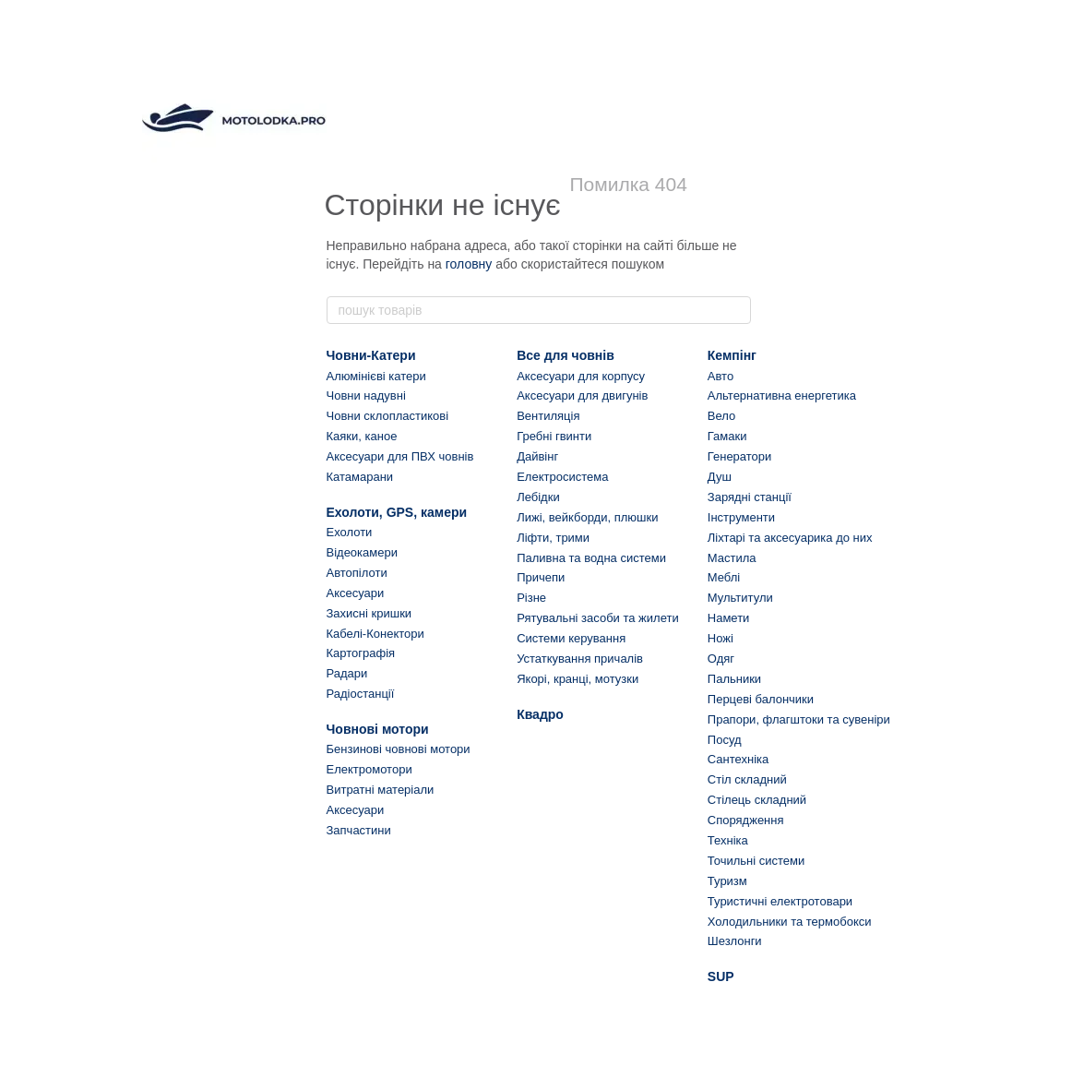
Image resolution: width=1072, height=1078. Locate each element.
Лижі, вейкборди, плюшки (587, 517)
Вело (721, 416)
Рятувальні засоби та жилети (598, 618)
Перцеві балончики (761, 699)
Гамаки (727, 436)
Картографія (361, 653)
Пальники (734, 679)
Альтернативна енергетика (782, 395)
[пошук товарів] (736, 310)
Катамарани (360, 477)
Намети (729, 618)
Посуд (725, 740)
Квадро (540, 714)
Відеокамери (362, 552)
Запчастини (359, 830)
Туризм (727, 881)
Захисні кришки (369, 613)
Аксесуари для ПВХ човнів (400, 456)
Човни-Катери (371, 355)
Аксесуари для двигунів (582, 395)
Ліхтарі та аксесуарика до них (790, 538)
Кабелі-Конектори (375, 634)
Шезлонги (735, 941)
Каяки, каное (362, 436)
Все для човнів (565, 355)
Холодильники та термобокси (790, 921)
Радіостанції (361, 694)
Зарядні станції (750, 497)
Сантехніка (738, 759)
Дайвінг (537, 456)
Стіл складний (747, 779)
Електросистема (562, 477)
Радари (347, 673)
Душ (720, 477)
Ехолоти (350, 532)
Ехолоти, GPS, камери (397, 512)
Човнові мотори (378, 729)
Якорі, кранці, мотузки (577, 679)
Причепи (541, 577)
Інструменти (741, 517)
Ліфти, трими (553, 538)
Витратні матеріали (381, 790)
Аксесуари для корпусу (581, 376)
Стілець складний (757, 800)
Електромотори (369, 769)
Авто (720, 376)
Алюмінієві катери (376, 376)
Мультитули (740, 598)
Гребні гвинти (554, 436)
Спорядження (746, 820)
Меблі (724, 577)
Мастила (732, 558)
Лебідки (538, 497)
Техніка (728, 840)
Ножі (720, 638)
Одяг (721, 658)
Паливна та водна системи (591, 558)
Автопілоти (357, 573)
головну (469, 264)
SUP (721, 976)
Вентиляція (548, 416)
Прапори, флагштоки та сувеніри (799, 719)
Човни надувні (366, 395)
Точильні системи (756, 861)
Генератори (740, 456)
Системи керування (571, 638)
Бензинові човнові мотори (398, 749)
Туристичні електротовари (780, 901)
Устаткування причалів (580, 658)
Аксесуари (356, 593)
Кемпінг (732, 355)
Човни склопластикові (388, 416)
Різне (531, 598)
